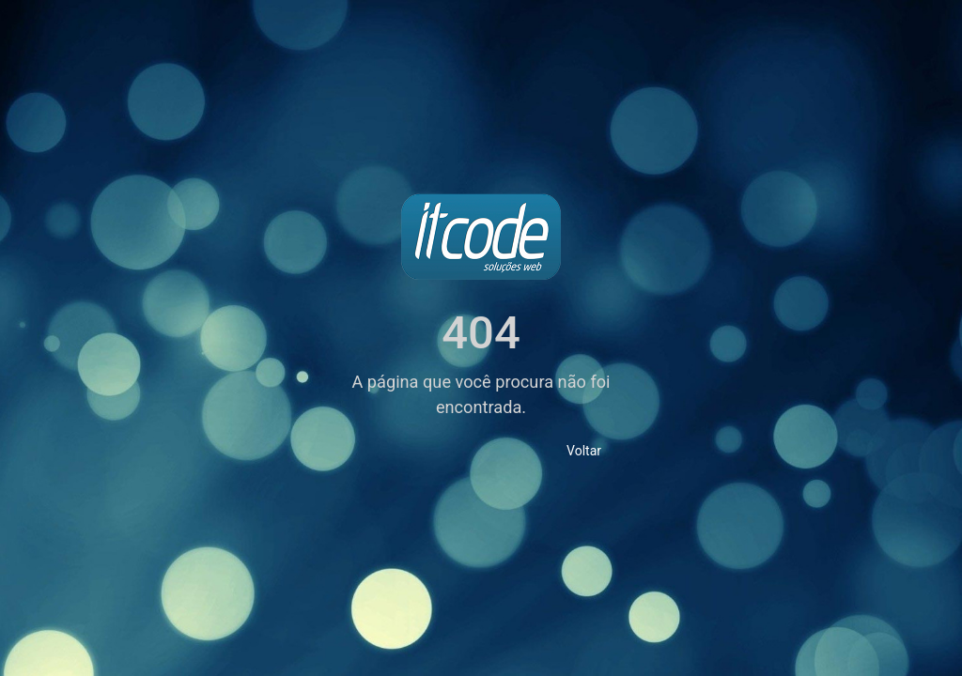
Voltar (583, 450)
